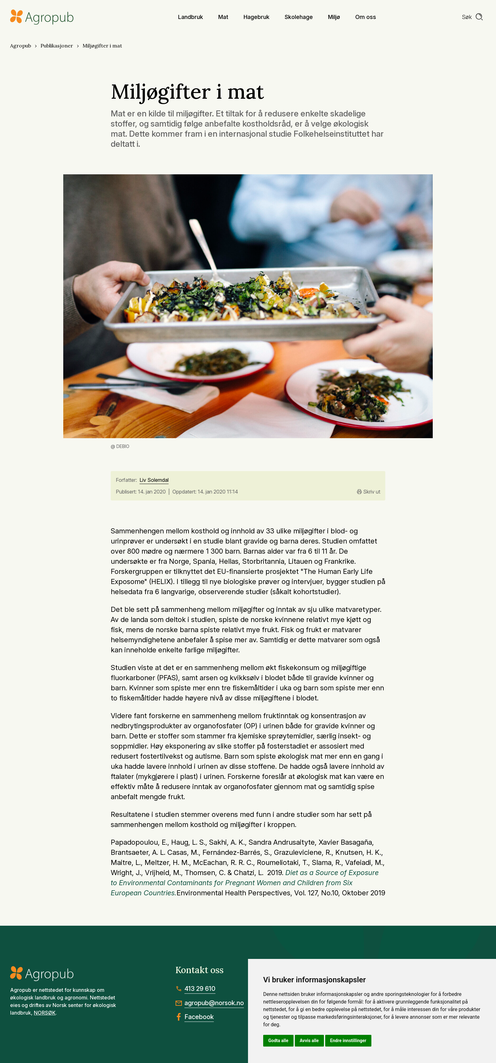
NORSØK (45, 1013)
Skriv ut (368, 491)
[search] (472, 17)
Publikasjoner (56, 45)
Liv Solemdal (154, 480)
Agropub (20, 45)
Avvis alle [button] (309, 1040)
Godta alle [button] (278, 1040)
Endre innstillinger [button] (348, 1040)
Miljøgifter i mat (102, 45)
